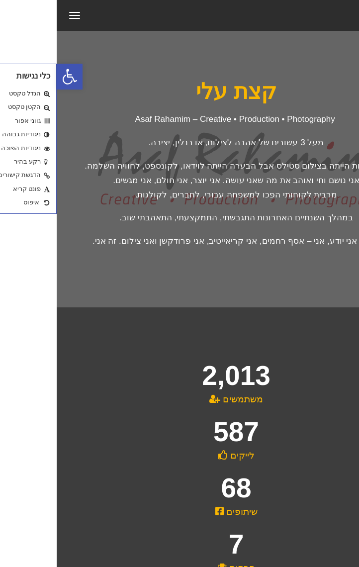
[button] (13, 77)
